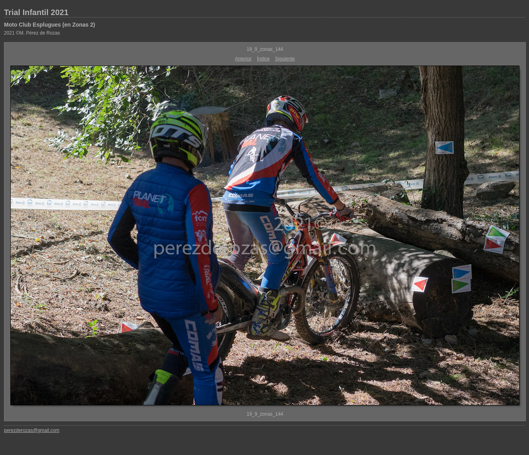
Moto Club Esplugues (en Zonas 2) (49, 24)
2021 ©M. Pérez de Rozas (32, 33)
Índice (263, 59)
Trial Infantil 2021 (36, 12)
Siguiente (285, 59)
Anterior (243, 59)
